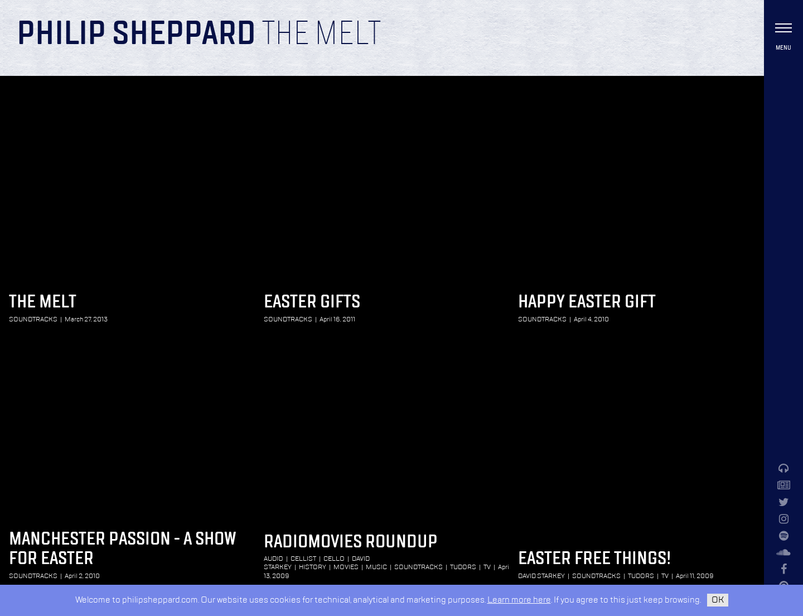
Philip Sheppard (136, 34)
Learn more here (519, 600)
